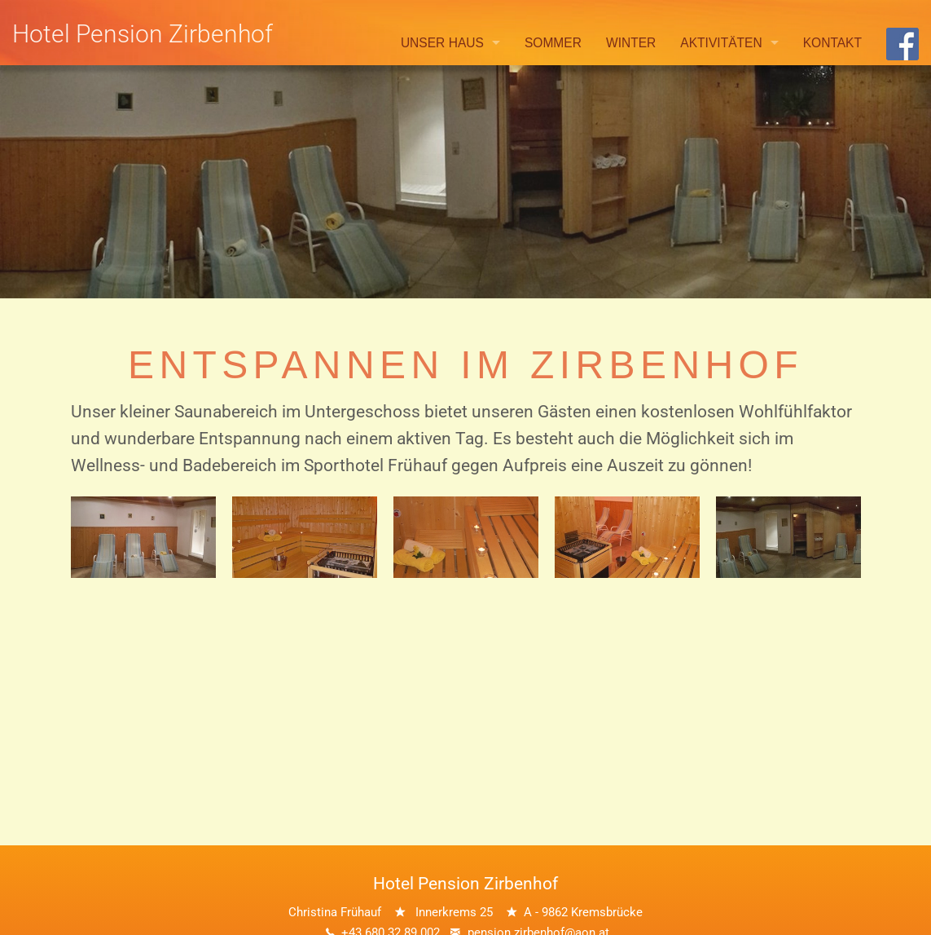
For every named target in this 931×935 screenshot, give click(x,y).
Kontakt (832, 43)
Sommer (553, 43)
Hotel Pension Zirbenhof (142, 34)
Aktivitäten (721, 43)
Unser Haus (442, 43)
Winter (631, 43)
